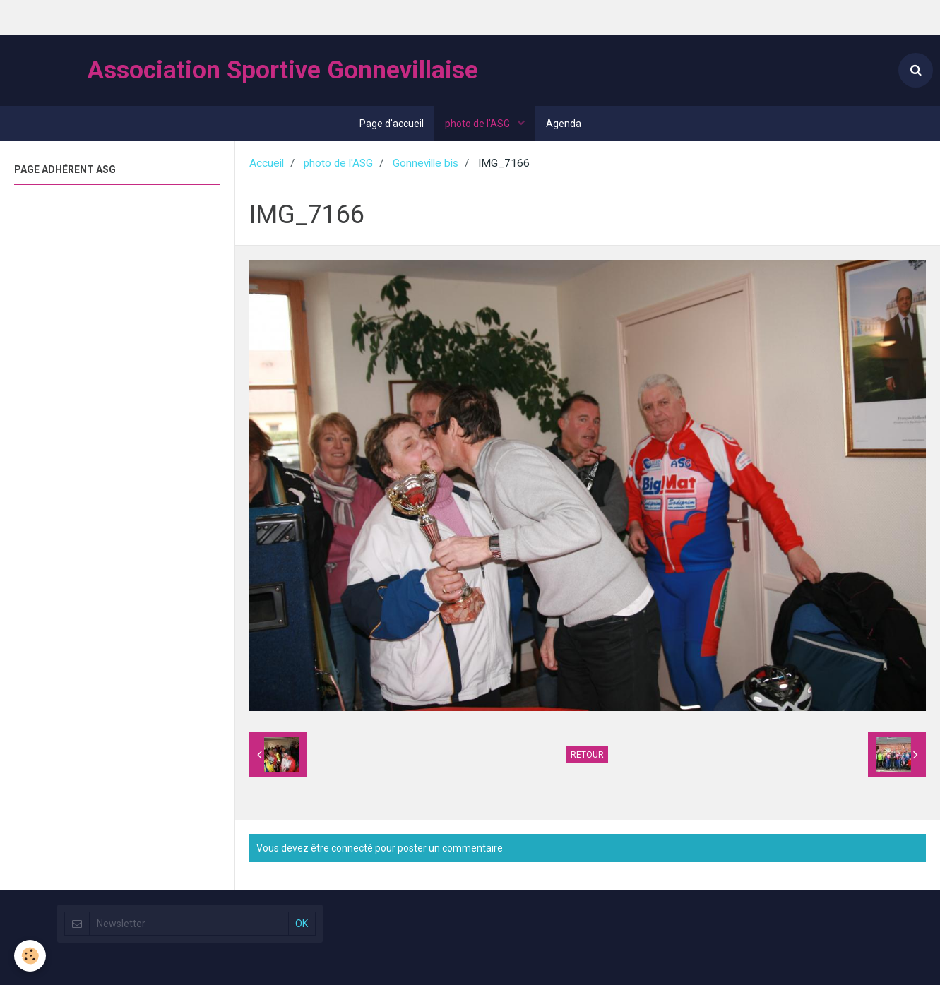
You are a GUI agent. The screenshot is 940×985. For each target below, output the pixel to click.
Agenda (563, 123)
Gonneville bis (425, 163)
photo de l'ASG (478, 123)
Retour (587, 755)
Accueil (266, 163)
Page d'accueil (391, 123)
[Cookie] (30, 956)
